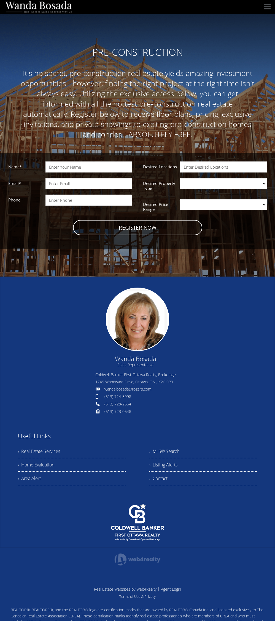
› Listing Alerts (163, 465)
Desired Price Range (155, 206)
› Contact (158, 478)
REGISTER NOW (138, 227)
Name (15, 166)
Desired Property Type (159, 186)
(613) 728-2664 (117, 404)
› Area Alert (29, 478)
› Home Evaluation (36, 465)
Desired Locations (160, 166)
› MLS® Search (164, 451)
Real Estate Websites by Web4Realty (125, 589)
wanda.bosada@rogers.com (127, 389)
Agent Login (171, 589)
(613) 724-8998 (117, 396)
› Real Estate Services (39, 451)
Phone (14, 200)
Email (14, 183)
